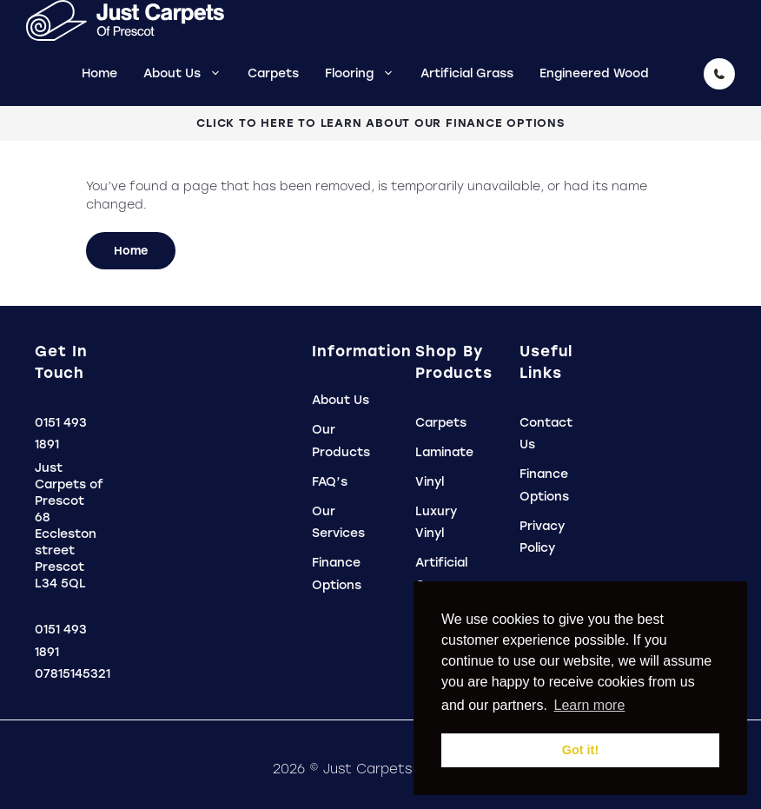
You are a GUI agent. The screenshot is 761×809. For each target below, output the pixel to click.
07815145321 (72, 673)
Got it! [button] (580, 750)
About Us (189, 73)
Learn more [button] (589, 705)
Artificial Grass (466, 73)
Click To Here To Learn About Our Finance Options (380, 122)
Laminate (444, 452)
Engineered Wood (594, 73)
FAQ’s (329, 481)
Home (99, 73)
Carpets (273, 73)
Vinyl (429, 481)
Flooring (366, 73)
